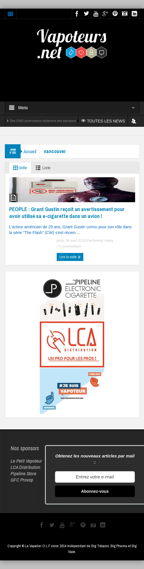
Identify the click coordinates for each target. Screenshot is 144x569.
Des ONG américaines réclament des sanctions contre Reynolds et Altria (60, 120)
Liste (42, 167)
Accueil (29, 151)
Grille (19, 167)
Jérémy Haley (102, 241)
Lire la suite (70, 257)
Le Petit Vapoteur (26, 460)
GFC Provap (22, 479)
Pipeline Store (23, 473)
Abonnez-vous (95, 491)
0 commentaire (69, 246)
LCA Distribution (25, 467)
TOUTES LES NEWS (103, 121)
